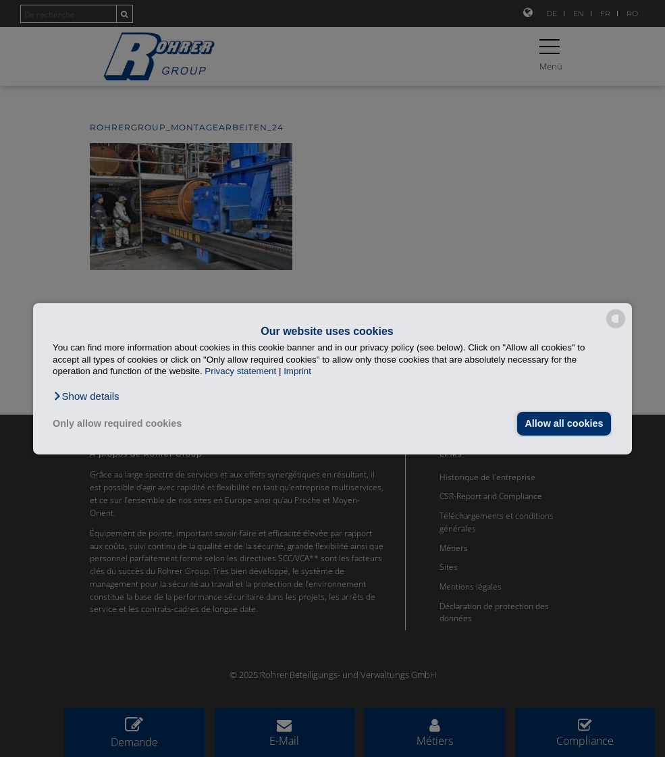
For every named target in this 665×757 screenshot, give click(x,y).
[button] (86, 395)
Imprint (297, 371)
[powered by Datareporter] (616, 327)
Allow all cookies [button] (564, 423)
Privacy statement (240, 371)
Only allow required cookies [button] (117, 423)
